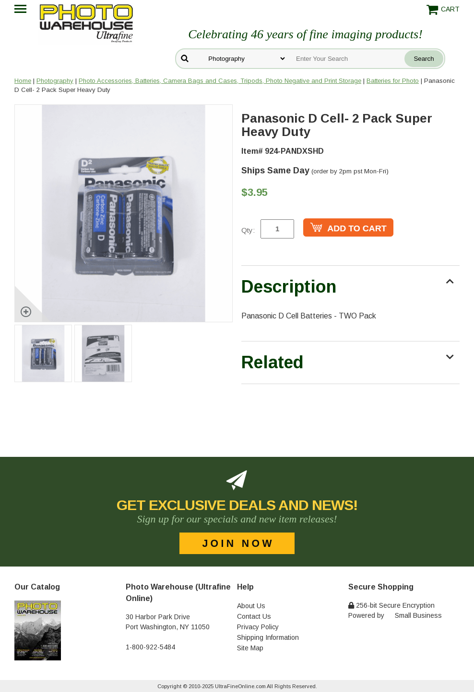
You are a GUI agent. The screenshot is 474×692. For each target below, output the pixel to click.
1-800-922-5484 (150, 647)
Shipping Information (268, 637)
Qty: (248, 230)
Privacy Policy (258, 627)
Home (22, 80)
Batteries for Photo (393, 80)
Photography (54, 80)
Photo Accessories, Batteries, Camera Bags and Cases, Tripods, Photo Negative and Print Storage (220, 80)
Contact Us (254, 616)
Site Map (250, 648)
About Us (251, 606)
